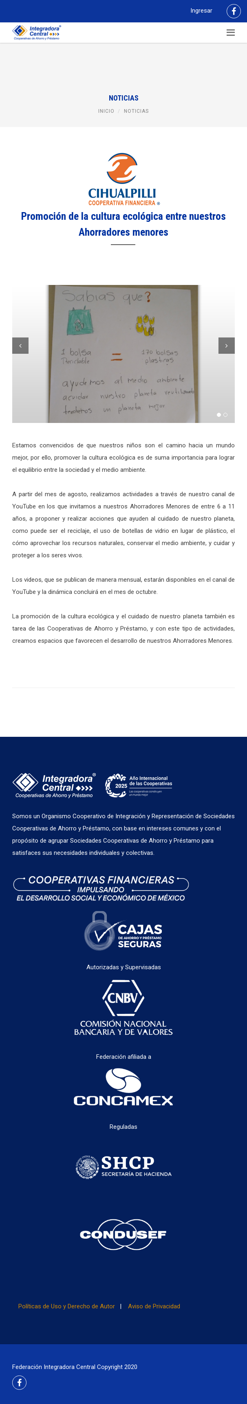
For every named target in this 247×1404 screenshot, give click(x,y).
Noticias (136, 111)
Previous (20, 345)
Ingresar (201, 10)
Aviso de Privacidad (154, 1306)
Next (226, 345)
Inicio (106, 111)
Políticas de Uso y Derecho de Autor (66, 1306)
